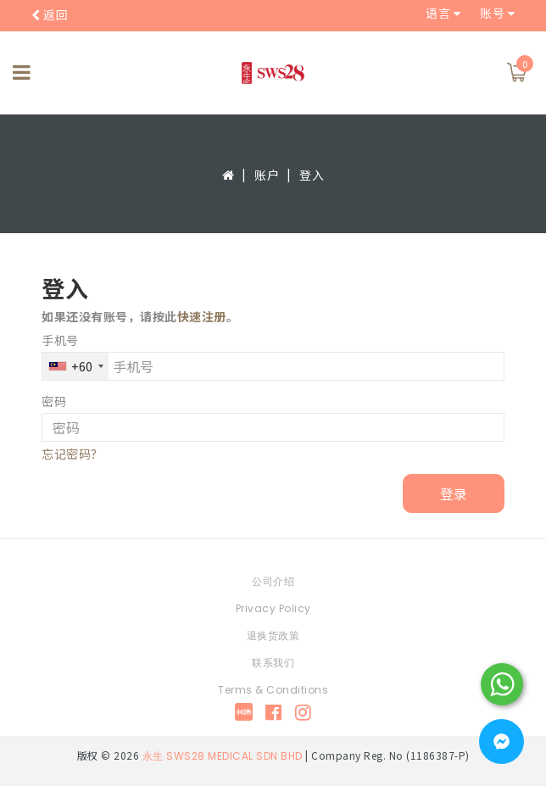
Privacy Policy (273, 608)
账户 (266, 174)
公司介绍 (273, 581)
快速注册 (201, 316)
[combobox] (75, 366)
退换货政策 (273, 635)
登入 (311, 174)
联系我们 (273, 662)
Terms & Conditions (273, 690)
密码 (54, 401)
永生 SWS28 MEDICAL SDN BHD (222, 756)
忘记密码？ (72, 453)
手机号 (60, 340)
